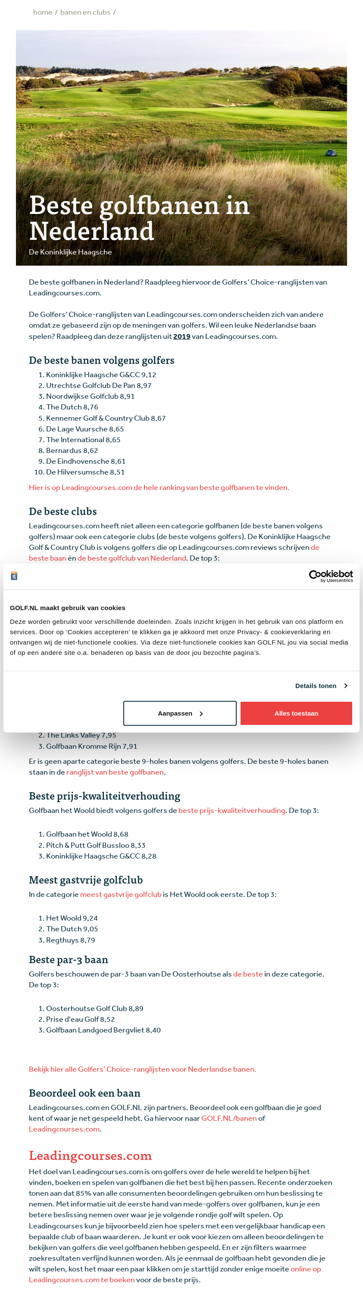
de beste (248, 973)
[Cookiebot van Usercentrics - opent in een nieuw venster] (315, 576)
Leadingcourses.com (64, 1128)
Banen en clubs (85, 11)
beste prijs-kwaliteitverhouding (231, 810)
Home (43, 11)
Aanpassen (180, 712)
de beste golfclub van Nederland (132, 557)
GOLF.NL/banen (229, 1117)
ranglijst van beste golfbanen (115, 771)
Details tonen (315, 685)
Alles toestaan (297, 712)
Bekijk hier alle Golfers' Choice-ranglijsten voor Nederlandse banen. (143, 1068)
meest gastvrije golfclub (121, 894)
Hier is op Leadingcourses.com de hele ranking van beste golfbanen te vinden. (159, 487)
